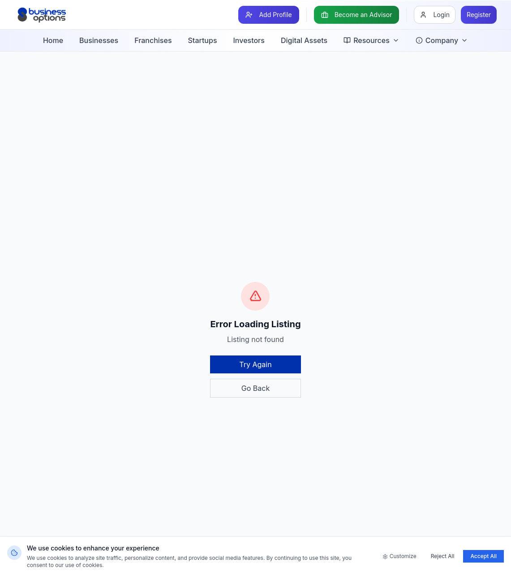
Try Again (255, 364)
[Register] (479, 15)
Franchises (153, 40)
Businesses (98, 40)
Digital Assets (304, 40)
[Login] (434, 15)
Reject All (443, 556)
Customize (399, 556)
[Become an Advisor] (356, 15)
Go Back (255, 388)
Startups (202, 40)
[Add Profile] (268, 15)
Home (53, 40)
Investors (249, 40)
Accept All (483, 556)
